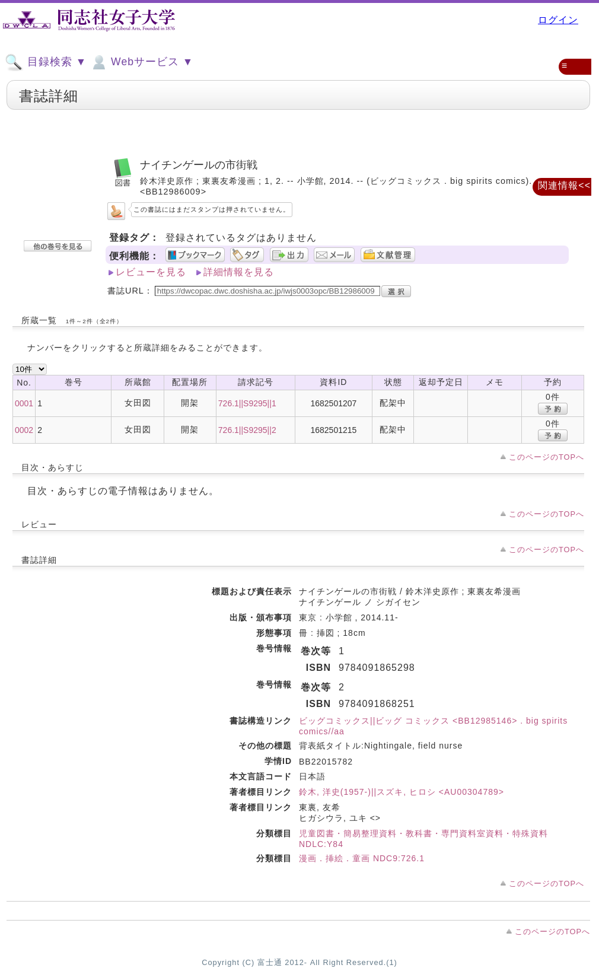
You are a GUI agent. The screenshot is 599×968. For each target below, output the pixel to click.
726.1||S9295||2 (247, 430)
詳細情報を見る (238, 272)
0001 (24, 403)
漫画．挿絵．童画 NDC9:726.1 (362, 858)
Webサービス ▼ (141, 62)
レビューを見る (151, 272)
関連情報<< (564, 185)
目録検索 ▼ (46, 62)
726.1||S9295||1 (247, 403)
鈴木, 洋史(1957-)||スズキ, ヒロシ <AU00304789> (401, 792)
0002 (24, 430)
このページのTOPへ (546, 457)
